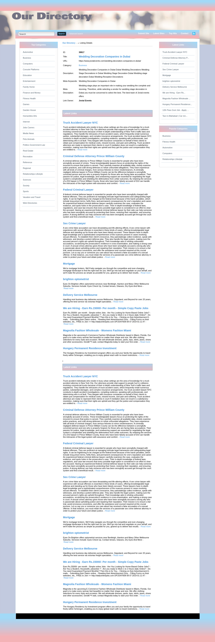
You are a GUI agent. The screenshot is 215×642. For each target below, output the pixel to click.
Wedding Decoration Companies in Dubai (104, 56)
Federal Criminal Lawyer (173, 64)
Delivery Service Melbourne (174, 87)
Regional (27, 168)
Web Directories (30, 203)
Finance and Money (32, 93)
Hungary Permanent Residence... (177, 104)
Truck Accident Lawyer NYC (174, 52)
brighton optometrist (171, 81)
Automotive (28, 52)
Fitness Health (29, 98)
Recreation (28, 156)
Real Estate (28, 151)
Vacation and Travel (31, 197)
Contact (184, 33)
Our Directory (68, 43)
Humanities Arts (30, 116)
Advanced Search (76, 34)
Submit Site (143, 33)
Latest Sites (159, 33)
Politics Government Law (34, 145)
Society (26, 185)
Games (26, 104)
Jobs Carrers (28, 127)
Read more (82, 149)
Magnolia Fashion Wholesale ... (176, 98)
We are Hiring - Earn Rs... (173, 93)
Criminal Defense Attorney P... (175, 58)
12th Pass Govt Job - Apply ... (175, 110)
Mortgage (166, 75)
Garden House (29, 110)
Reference (27, 162)
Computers (28, 64)
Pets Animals (29, 139)
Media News (28, 133)
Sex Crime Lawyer (170, 69)
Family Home (29, 87)
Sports (26, 191)
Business (27, 58)
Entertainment (29, 81)
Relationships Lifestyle (33, 174)
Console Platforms (31, 69)
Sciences (27, 180)
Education (27, 75)
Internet (26, 122)
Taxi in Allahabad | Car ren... (174, 116)
